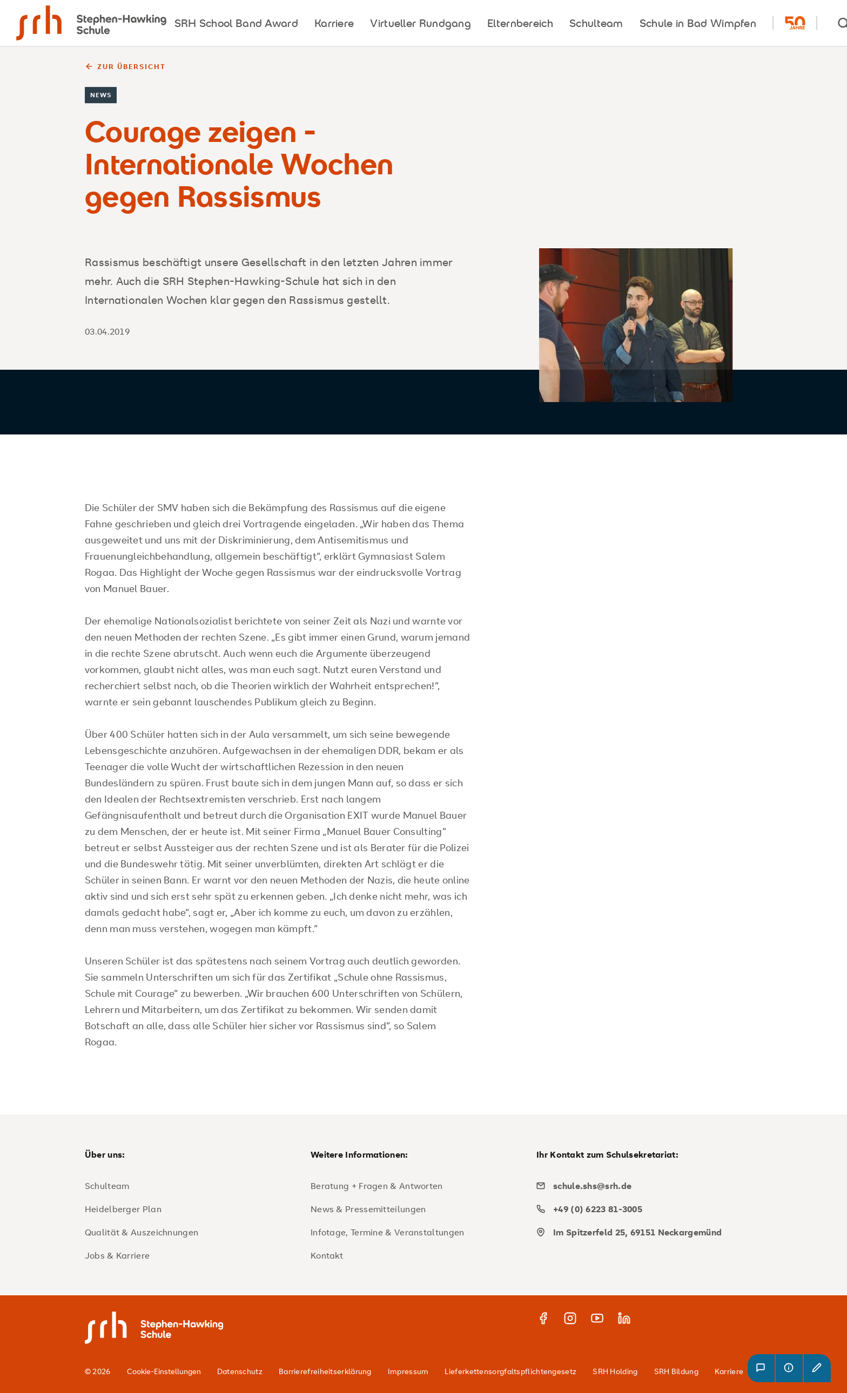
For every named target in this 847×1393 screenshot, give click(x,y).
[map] (645, 1232)
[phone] (645, 1209)
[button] (761, 1368)
